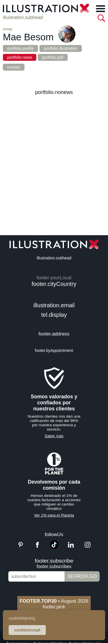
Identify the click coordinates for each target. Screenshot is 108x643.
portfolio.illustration (60, 48)
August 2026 (54, 601)
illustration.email (54, 305)
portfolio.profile (20, 48)
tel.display (54, 315)
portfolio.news (19, 57)
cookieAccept (27, 630)
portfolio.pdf (52, 57)
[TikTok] (54, 547)
